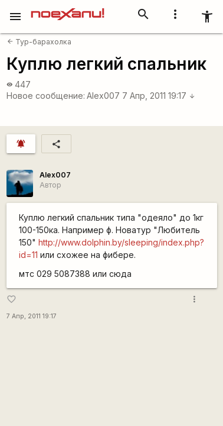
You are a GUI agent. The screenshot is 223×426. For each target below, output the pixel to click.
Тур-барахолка (39, 41)
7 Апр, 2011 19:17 (158, 96)
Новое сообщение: (45, 96)
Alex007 (103, 96)
